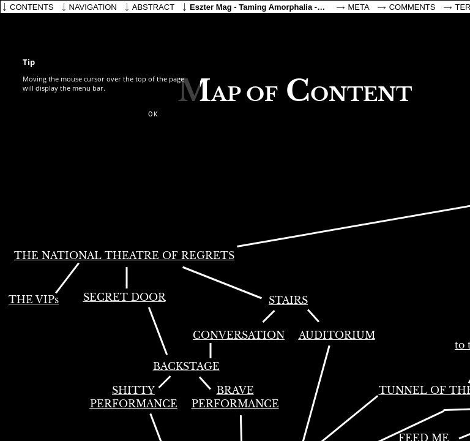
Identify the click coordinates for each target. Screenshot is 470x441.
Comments (412, 7)
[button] (153, 114)
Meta (359, 7)
